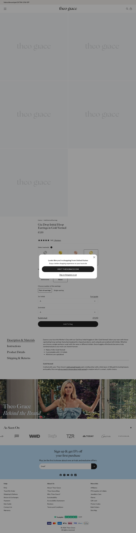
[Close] (94, 257)
